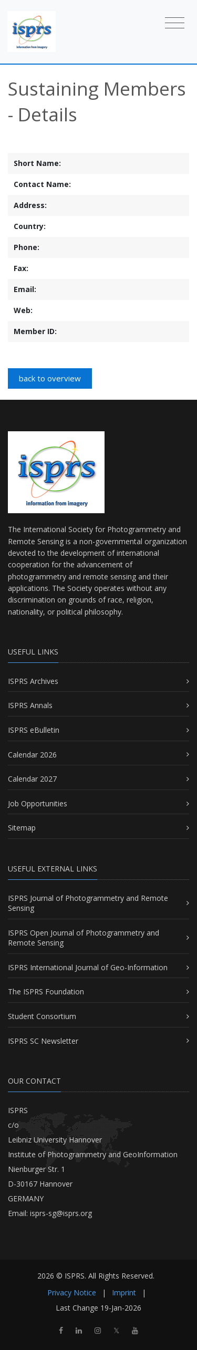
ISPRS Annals (30, 705)
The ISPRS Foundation (46, 991)
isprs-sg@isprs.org (61, 1213)
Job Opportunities (37, 803)
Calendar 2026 (32, 755)
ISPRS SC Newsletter (43, 1041)
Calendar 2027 (32, 779)
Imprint (124, 1292)
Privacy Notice (71, 1292)
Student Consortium (42, 1016)
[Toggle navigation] (175, 22)
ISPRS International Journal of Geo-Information (88, 967)
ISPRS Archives (33, 681)
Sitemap (22, 828)
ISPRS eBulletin (33, 730)
